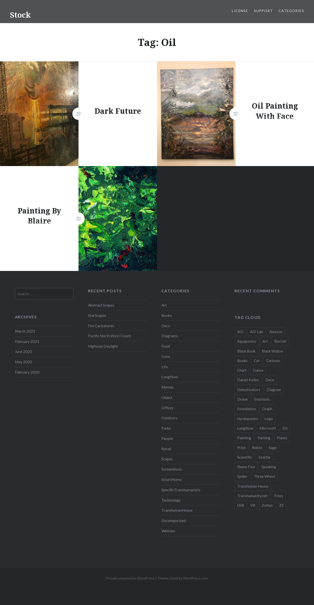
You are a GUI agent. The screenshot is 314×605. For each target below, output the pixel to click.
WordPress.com (195, 578)
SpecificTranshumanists (180, 490)
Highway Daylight (103, 346)
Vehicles (168, 531)
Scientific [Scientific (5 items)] (244, 457)
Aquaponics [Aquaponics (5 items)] (246, 341)
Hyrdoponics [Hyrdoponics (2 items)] (247, 418)
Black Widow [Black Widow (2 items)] (272, 351)
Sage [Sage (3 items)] (273, 447)
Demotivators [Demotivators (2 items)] (248, 389)
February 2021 (27, 341)
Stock (20, 15)
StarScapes (97, 315)
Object (166, 397)
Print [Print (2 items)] (241, 447)
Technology (171, 500)
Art (164, 305)
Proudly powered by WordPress (130, 578)
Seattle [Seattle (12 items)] (264, 457)
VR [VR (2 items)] (252, 505)
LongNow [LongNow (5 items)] (245, 428)
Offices (167, 408)
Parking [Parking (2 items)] (264, 438)
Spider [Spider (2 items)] (242, 476)
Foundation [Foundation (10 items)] (246, 409)
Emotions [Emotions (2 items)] (262, 399)
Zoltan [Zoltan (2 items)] (267, 505)
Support (263, 11)
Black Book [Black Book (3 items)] (246, 351)
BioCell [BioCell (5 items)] (280, 341)
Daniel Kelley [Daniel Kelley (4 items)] (248, 380)
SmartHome (171, 479)
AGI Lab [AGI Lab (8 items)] (256, 331)
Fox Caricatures (101, 326)
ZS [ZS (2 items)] (281, 505)
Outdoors (169, 418)
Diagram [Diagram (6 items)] (274, 389)
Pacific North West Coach (109, 336)
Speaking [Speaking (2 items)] (269, 466)
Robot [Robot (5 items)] (257, 447)
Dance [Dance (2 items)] (258, 370)
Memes (167, 387)
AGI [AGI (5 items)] (240, 331)
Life (164, 367)
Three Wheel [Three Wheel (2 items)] (264, 476)
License (240, 11)
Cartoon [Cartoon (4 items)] (273, 360)
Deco (165, 326)
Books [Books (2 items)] (242, 360)
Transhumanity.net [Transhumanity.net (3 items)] (252, 495)
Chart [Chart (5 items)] (242, 370)
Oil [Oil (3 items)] (285, 428)
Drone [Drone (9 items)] (242, 399)
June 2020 (23, 351)
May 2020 (23, 362)
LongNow (169, 377)
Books (166, 315)
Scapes (167, 459)
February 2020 (27, 372)
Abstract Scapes (101, 305)
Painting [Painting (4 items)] (244, 438)
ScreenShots (171, 469)
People (167, 438)
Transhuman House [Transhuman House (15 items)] (252, 486)
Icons (165, 356)
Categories (291, 11)
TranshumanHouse (177, 510)
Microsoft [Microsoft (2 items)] (268, 428)
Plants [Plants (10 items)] (282, 438)
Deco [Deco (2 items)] (269, 380)
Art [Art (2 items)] (265, 341)
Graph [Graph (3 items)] (267, 409)
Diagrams (169, 336)
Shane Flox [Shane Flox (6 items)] (246, 466)
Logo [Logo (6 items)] (268, 418)
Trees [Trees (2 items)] (278, 495)
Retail (166, 449)
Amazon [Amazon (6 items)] (275, 331)
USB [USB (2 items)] (240, 505)
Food (165, 346)
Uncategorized (173, 520)
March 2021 (25, 331)
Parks (166, 428)
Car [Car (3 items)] (257, 360)
